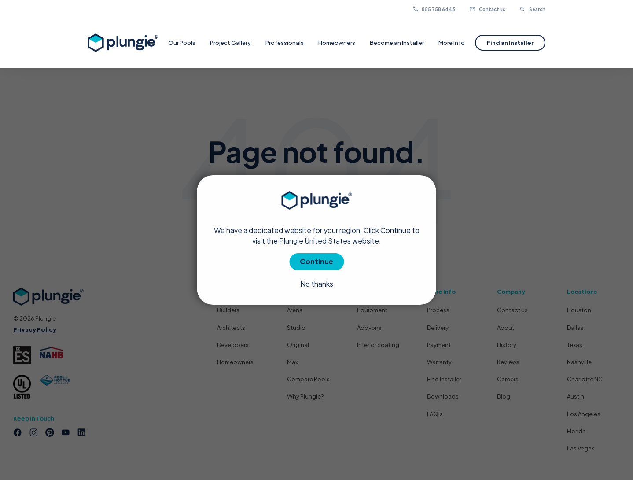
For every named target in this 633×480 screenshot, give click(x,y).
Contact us (487, 9)
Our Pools (181, 42)
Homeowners (336, 42)
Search (532, 9)
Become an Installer (397, 42)
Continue (316, 261)
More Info (451, 42)
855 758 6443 (438, 9)
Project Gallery (230, 42)
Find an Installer (510, 42)
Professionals (284, 42)
